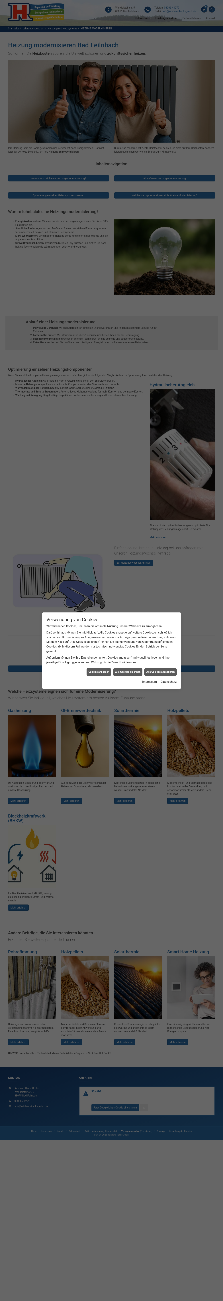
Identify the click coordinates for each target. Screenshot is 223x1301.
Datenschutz (168, 681)
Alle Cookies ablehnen (127, 671)
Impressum (149, 681)
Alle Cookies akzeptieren (160, 671)
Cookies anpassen (99, 671)
